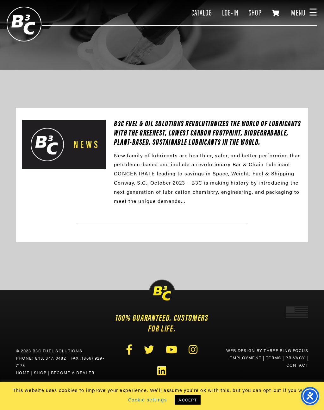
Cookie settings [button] (147, 399)
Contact (297, 365)
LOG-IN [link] (230, 12)
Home (22, 372)
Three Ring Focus (286, 350)
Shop (40, 372)
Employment (245, 358)
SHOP (255, 12)
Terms (273, 358)
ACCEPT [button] (187, 400)
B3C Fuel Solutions (24, 24)
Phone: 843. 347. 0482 (41, 358)
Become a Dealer (72, 372)
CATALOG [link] (201, 12)
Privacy (295, 358)
